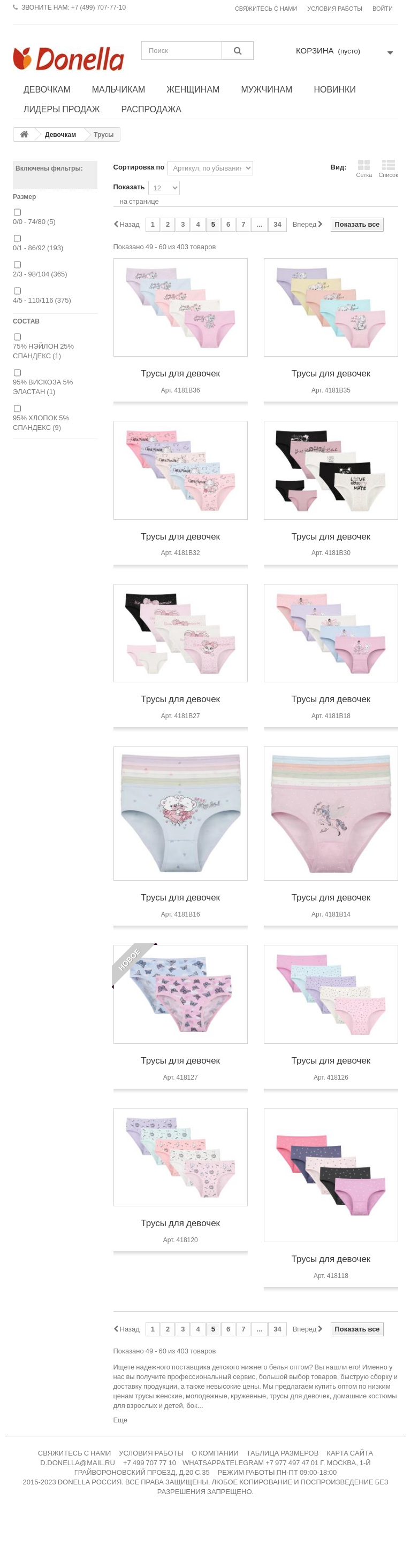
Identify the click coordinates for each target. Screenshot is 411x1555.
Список (388, 168)
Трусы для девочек (180, 373)
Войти (382, 9)
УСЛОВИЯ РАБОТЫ (151, 1453)
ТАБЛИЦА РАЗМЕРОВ (283, 1453)
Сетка (364, 168)
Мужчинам (266, 89)
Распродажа (151, 109)
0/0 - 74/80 (34, 221)
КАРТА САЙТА (349, 1453)
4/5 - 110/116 (42, 300)
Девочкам (47, 89)
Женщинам (192, 89)
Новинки (335, 89)
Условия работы (334, 9)
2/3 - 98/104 (40, 274)
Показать (129, 186)
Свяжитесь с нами (266, 9)
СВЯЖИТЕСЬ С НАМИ (74, 1453)
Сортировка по (139, 167)
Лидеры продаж (62, 109)
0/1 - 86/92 (38, 247)
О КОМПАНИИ (215, 1453)
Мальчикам (119, 89)
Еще (120, 1420)
